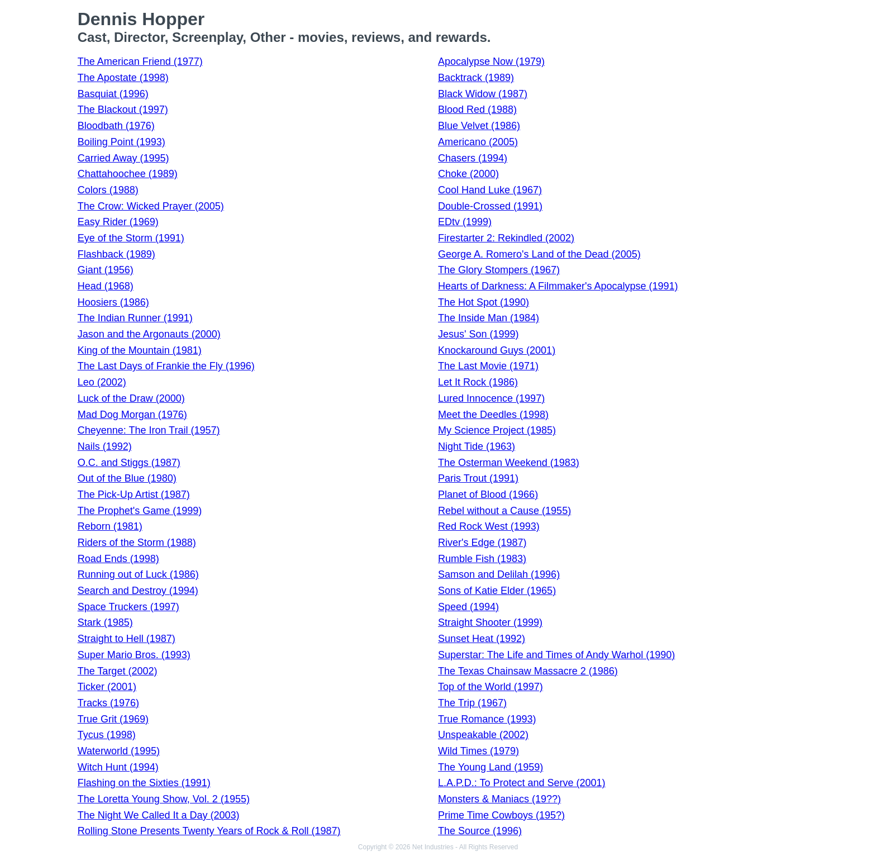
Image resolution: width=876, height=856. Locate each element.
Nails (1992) (105, 446)
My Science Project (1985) (497, 430)
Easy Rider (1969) (118, 221)
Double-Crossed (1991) (490, 206)
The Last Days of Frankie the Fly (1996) (166, 366)
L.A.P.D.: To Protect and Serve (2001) (522, 782)
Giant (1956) (106, 269)
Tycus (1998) (107, 734)
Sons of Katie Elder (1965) (497, 590)
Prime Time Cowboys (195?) (501, 815)
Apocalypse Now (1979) (491, 61)
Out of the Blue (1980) (127, 478)
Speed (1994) (468, 606)
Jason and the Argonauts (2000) (149, 334)
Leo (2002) (102, 382)
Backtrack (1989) (476, 77)
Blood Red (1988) (477, 109)
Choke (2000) (468, 173)
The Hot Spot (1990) (483, 302)
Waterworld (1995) (119, 751)
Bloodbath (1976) (116, 125)
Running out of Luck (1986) (138, 574)
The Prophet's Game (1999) (140, 510)
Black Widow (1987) (482, 93)
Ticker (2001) (107, 686)
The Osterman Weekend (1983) (508, 462)
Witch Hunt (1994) (118, 767)
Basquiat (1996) (113, 93)
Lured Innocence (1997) (491, 398)
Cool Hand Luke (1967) (490, 190)
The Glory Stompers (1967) (499, 269)
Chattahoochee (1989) (128, 173)
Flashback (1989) (116, 254)
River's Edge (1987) (482, 542)
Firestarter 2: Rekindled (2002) (506, 238)
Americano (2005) (478, 142)
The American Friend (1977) (140, 61)
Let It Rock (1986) (478, 382)
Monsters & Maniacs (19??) (499, 799)
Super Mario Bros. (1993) (134, 654)
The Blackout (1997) (123, 109)
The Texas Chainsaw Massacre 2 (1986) (528, 671)
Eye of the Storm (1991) (131, 238)
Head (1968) (106, 286)
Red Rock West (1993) (489, 526)
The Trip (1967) (472, 702)
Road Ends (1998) (118, 558)
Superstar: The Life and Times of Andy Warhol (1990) (556, 654)
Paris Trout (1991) (478, 478)
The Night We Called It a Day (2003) (159, 815)
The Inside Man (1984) (488, 318)
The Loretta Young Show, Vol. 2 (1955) (164, 799)
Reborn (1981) (110, 526)
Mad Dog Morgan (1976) (132, 414)
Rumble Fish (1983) (482, 558)
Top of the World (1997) (490, 686)
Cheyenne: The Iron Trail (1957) (149, 430)
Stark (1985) (105, 622)
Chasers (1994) (472, 158)
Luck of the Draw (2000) (131, 398)
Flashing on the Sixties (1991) (144, 782)
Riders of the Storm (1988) (137, 542)
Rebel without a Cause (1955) (504, 510)
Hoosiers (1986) (113, 302)
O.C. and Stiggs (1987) (129, 462)
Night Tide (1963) (476, 446)
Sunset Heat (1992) (481, 638)
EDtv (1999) (465, 221)
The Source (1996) (480, 830)
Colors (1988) (108, 190)
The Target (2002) (118, 671)
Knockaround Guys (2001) (496, 350)
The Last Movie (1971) (488, 366)
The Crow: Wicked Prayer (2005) (151, 206)
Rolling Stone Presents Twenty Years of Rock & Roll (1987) (209, 830)
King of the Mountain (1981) (140, 350)
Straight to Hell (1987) (126, 638)
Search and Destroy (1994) (138, 590)
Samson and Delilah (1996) (499, 574)
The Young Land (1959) (490, 767)
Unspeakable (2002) (483, 734)
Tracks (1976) (108, 702)
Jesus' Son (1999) (478, 334)
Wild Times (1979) (478, 751)
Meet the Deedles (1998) (493, 414)
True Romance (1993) (487, 719)
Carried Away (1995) (123, 158)
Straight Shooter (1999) (490, 622)
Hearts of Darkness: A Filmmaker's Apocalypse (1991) (558, 286)
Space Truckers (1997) (128, 606)
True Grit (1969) (113, 719)
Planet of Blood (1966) (488, 494)
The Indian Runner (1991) (135, 318)
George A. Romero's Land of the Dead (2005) (539, 254)
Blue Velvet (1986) (479, 125)
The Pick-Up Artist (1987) (134, 494)
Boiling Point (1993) (121, 142)
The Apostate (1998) (123, 77)
